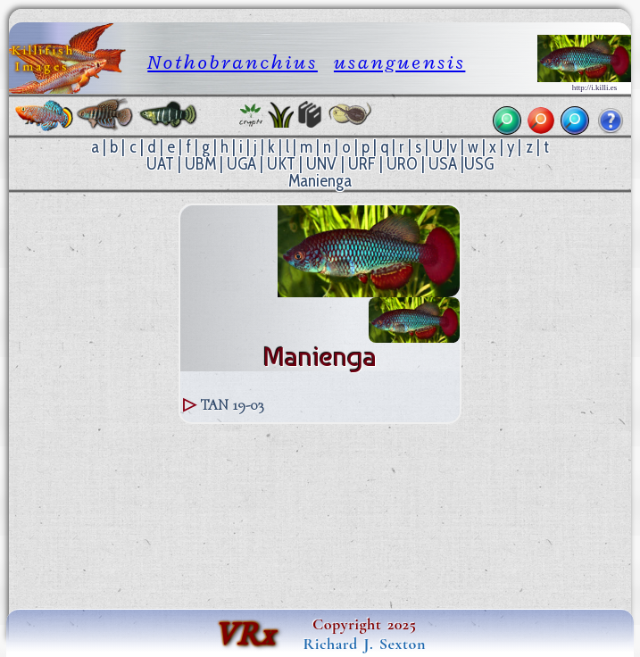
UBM (200, 163)
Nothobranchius (232, 62)
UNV (321, 163)
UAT (160, 163)
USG (479, 163)
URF (362, 163)
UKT (281, 163)
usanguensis (399, 62)
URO (402, 163)
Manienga (320, 180)
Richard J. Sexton (364, 643)
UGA (241, 163)
